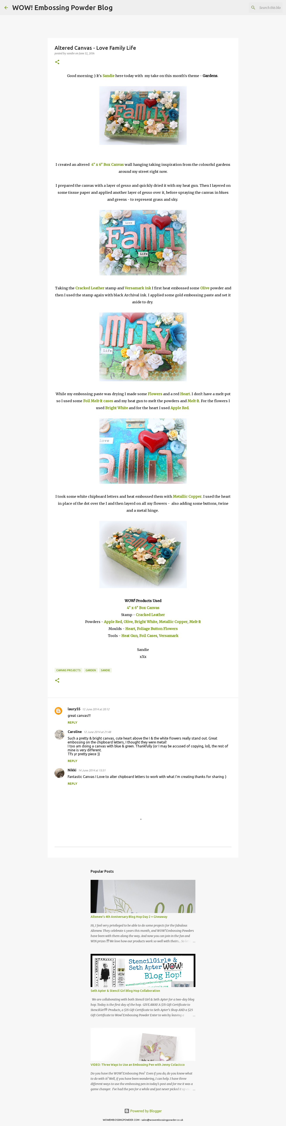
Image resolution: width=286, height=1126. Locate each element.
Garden (91, 670)
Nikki (72, 770)
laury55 (74, 709)
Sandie (108, 76)
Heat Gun (129, 635)
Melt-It (193, 401)
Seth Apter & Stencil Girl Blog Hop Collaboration (125, 990)
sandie (105, 670)
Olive (204, 288)
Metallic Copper (187, 496)
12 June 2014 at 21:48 (97, 731)
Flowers (155, 394)
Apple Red (179, 408)
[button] (57, 62)
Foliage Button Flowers (157, 629)
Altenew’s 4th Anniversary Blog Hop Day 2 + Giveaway (129, 916)
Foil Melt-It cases (98, 401)
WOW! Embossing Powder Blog (62, 7)
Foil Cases (148, 635)
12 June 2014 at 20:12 (95, 709)
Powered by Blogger (143, 1111)
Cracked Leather (89, 288)
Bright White (116, 408)
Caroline (75, 732)
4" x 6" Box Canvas (107, 164)
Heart (185, 394)
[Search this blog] (260, 7)
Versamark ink (138, 288)
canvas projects (68, 670)
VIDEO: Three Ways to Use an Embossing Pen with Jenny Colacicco (138, 1064)
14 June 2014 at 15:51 (91, 770)
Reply (72, 722)
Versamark (168, 635)
